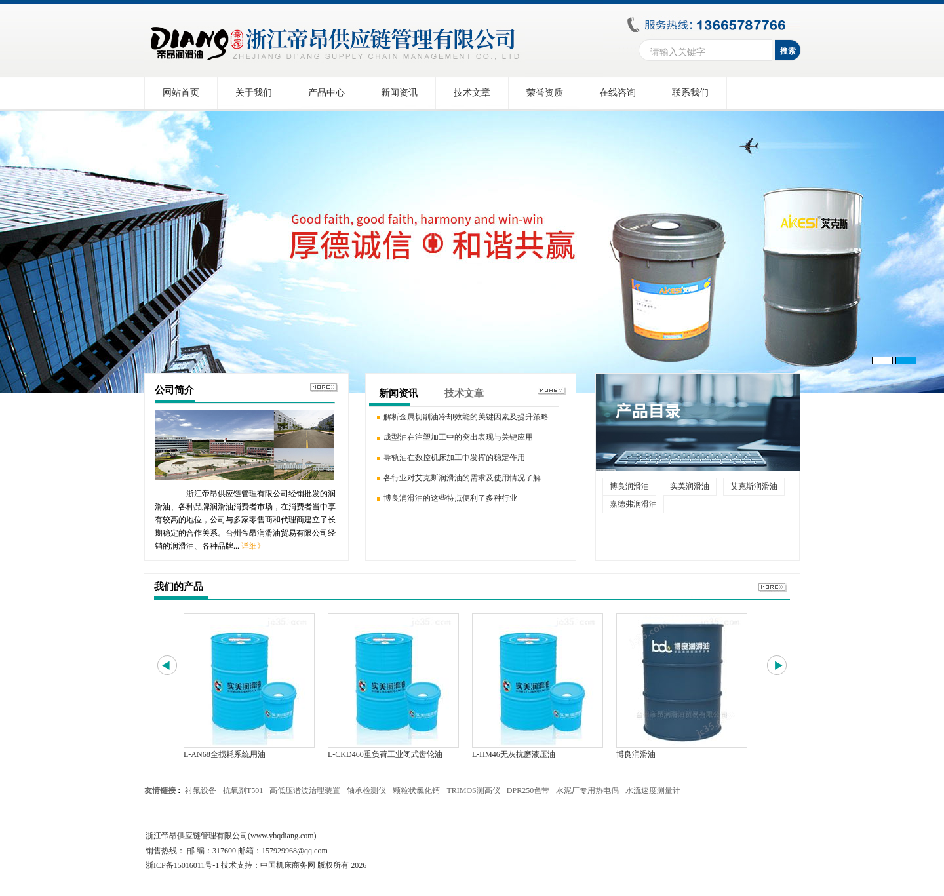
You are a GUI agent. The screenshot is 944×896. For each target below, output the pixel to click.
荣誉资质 (544, 93)
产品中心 (326, 93)
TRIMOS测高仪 (473, 790)
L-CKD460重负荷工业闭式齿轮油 (385, 754)
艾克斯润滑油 (753, 486)
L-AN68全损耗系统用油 (225, 754)
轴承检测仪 (366, 790)
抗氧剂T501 (243, 790)
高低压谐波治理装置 (304, 790)
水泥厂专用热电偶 (587, 790)
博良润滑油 (629, 486)
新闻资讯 (399, 93)
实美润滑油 (689, 486)
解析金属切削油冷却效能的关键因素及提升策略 (466, 416)
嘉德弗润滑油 (633, 504)
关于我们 (253, 93)
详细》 (253, 546)
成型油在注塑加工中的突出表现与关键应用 (458, 437)
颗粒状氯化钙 (416, 790)
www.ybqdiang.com (282, 835)
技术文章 (472, 93)
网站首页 (181, 93)
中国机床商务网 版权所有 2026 (313, 865)
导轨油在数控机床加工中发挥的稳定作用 (454, 457)
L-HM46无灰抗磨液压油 (513, 754)
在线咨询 (617, 93)
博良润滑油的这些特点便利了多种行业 (450, 498)
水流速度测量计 (652, 790)
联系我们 (690, 93)
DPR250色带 (528, 790)
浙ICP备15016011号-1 (182, 865)
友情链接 (160, 790)
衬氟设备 (200, 790)
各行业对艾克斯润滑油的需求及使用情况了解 (462, 477)
